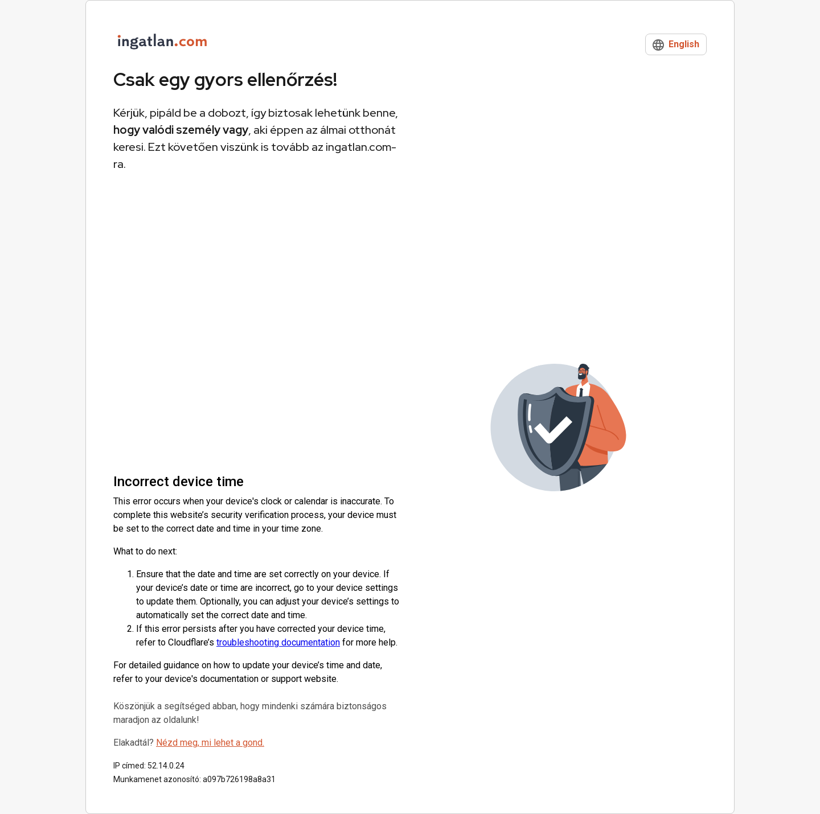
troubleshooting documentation (278, 642)
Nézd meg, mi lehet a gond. (210, 742)
